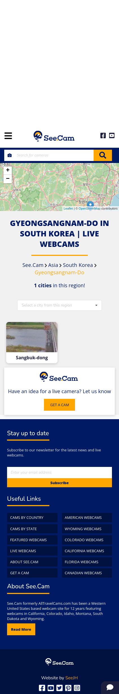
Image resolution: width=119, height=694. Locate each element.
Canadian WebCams (83, 572)
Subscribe (59, 482)
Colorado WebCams (84, 539)
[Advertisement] (59, 62)
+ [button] (8, 170)
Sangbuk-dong (32, 357)
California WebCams (84, 550)
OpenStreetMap (90, 208)
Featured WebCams (28, 539)
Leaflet (68, 208)
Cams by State (23, 528)
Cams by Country (26, 517)
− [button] (8, 179)
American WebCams (83, 517)
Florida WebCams (81, 561)
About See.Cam (24, 561)
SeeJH (71, 678)
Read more (21, 629)
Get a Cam (19, 572)
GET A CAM (59, 404)
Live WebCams (23, 550)
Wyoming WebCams (83, 528)
